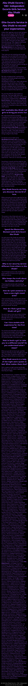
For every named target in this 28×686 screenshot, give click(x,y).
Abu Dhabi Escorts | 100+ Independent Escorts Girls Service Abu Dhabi (14, 7)
